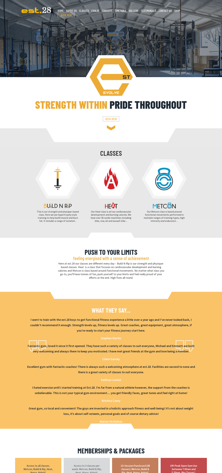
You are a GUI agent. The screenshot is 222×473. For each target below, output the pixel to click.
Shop (177, 10)
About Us (71, 10)
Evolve (95, 10)
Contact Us (165, 10)
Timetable (120, 10)
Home (61, 10)
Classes (84, 10)
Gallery (133, 10)
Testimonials (148, 10)
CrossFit (107, 10)
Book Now (66, 15)
